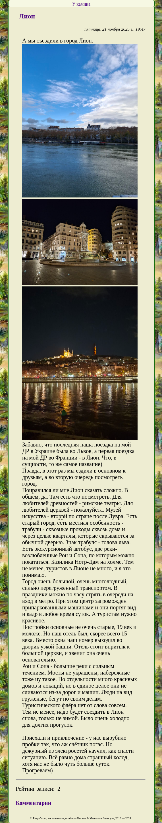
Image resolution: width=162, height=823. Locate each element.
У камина (81, 4)
